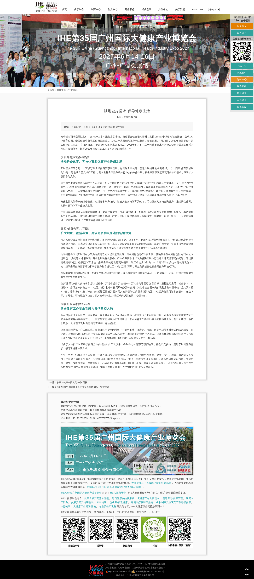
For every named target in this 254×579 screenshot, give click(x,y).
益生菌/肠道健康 (119, 502)
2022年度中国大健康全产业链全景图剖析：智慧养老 (83, 387)
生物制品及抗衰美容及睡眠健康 (173, 502)
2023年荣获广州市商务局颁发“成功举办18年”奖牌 (114, 487)
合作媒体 (242, 100)
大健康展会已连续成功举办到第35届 (151, 483)
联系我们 (160, 563)
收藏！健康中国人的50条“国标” (72, 382)
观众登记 (242, 33)
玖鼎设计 (160, 567)
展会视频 (242, 107)
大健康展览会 (138, 567)
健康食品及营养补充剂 (96, 498)
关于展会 (79, 9)
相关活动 (146, 9)
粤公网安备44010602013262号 (148, 571)
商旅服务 (129, 9)
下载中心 (242, 65)
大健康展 (150, 567)
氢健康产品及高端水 (148, 498)
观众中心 (112, 9)
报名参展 (242, 26)
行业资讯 (72, 90)
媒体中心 (163, 9)
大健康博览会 (124, 567)
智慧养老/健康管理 (173, 498)
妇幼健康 (102, 502)
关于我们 (180, 9)
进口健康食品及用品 (123, 498)
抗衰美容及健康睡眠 (82, 502)
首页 (64, 9)
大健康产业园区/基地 (84, 506)
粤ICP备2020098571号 (118, 571)
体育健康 (65, 506)
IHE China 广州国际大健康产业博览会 (81, 492)
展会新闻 (242, 86)
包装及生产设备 (107, 506)
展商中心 (96, 9)
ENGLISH (197, 9)
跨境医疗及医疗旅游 (142, 502)
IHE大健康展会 (118, 492)
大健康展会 (110, 567)
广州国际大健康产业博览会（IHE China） (124, 563)
